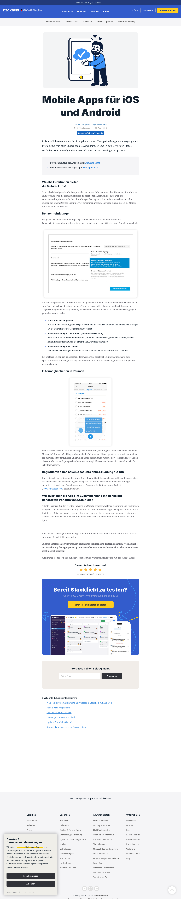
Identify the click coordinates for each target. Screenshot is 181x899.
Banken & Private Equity (70, 830)
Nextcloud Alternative (102, 839)
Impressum (29, 892)
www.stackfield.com (53, 488)
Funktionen (32, 820)
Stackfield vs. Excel (101, 877)
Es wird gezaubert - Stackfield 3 (61, 717)
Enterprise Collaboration (103, 867)
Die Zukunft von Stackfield (59, 712)
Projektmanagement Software (106, 858)
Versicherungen (67, 853)
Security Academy (126, 21)
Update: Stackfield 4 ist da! (59, 722)
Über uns (130, 825)
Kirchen (63, 844)
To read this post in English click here (90, 124)
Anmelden (148, 10)
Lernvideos (131, 820)
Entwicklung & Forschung (71, 834)
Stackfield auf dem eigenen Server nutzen (66, 727)
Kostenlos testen (168, 10)
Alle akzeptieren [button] (30, 876)
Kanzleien (64, 820)
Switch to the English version (88, 2)
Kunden (95, 11)
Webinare (130, 849)
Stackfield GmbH (101, 895)
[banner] (30, 864)
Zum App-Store (92, 162)
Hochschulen (65, 863)
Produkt (67, 11)
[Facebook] (84, 888)
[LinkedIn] (96, 888)
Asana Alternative (100, 820)
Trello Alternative (100, 853)
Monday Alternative (101, 825)
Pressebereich (132, 844)
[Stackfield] (12, 10)
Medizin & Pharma (68, 867)
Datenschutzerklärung (15, 892)
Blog (128, 858)
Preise (106, 11)
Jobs (128, 830)
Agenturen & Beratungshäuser (73, 839)
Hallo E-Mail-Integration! (58, 707)
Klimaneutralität (133, 834)
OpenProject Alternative (103, 834)
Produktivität (72, 21)
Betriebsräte (65, 849)
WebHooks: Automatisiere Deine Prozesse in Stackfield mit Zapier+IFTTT (81, 702)
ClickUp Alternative (101, 830)
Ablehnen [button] (30, 884)
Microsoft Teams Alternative (105, 849)
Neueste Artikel (53, 21)
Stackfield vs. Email (101, 872)
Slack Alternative (100, 844)
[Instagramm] (90, 888)
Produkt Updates (105, 21)
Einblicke (87, 21)
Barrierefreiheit (133, 839)
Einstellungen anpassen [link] (17, 867)
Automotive (65, 858)
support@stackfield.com (99, 798)
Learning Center (133, 853)
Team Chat (97, 863)
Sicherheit (81, 11)
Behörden (64, 825)
